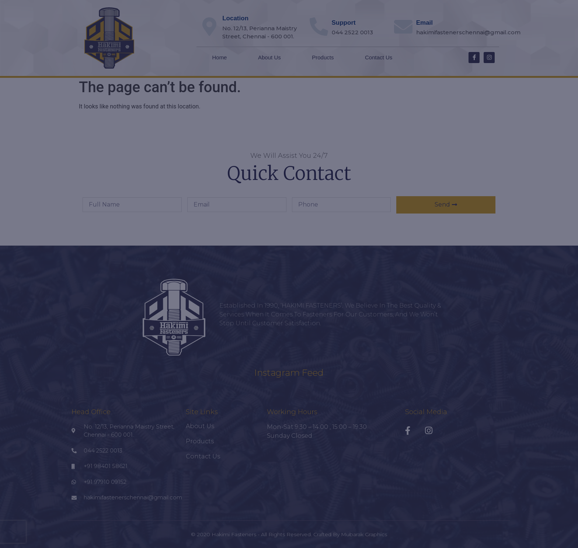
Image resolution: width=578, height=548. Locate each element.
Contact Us (378, 57)
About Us (269, 57)
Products (323, 57)
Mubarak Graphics (364, 534)
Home (219, 57)
